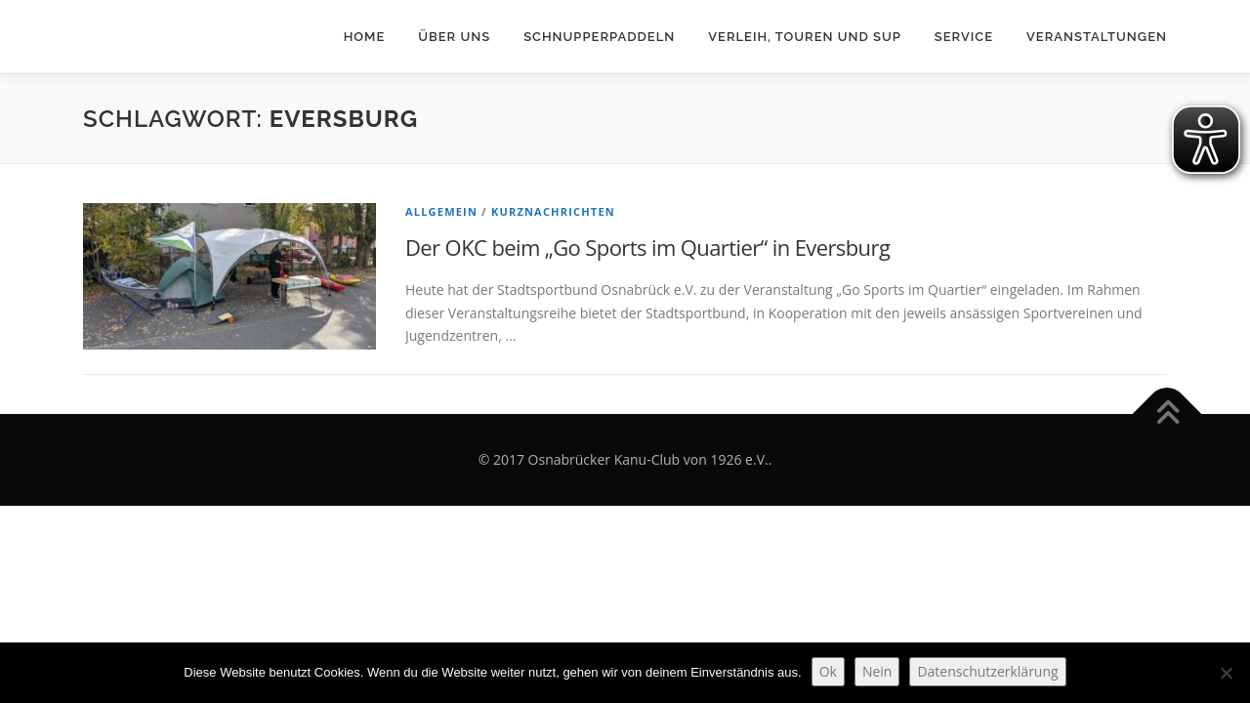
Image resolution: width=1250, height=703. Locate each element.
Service (964, 36)
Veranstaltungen (1096, 36)
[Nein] (1225, 672)
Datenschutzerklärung (987, 671)
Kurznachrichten (553, 211)
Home (365, 36)
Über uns (454, 36)
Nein (877, 671)
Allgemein (441, 211)
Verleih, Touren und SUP (804, 36)
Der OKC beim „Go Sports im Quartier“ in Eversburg (647, 247)
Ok (828, 671)
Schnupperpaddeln (599, 36)
